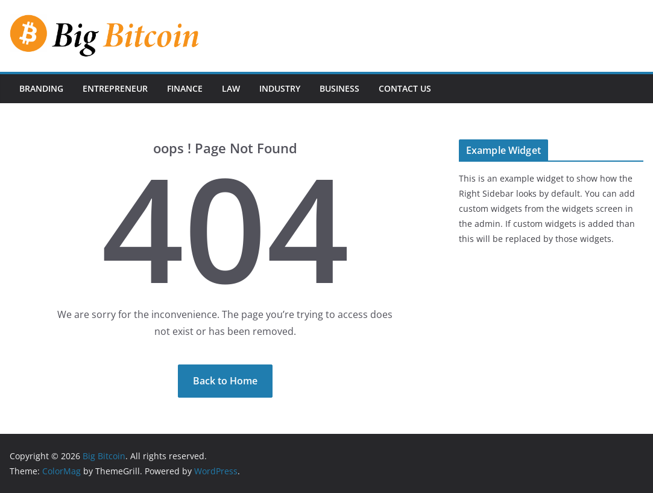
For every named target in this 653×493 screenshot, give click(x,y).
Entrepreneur (115, 88)
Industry (279, 88)
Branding (41, 88)
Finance (185, 88)
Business (339, 88)
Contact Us (405, 88)
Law (231, 88)
